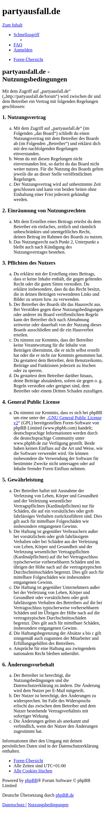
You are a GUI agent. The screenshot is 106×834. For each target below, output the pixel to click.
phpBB (31, 780)
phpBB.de (65, 795)
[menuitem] (18, 44)
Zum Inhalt (12, 25)
